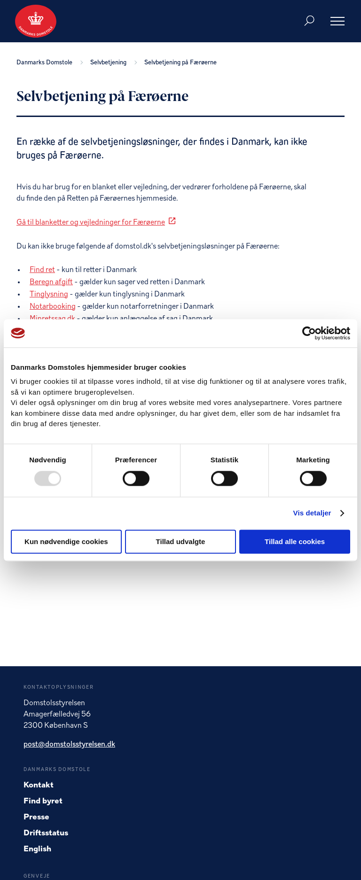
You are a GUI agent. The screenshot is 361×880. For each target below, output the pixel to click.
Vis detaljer (312, 513)
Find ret (42, 270)
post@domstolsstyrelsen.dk (69, 744)
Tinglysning (49, 294)
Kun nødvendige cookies (66, 541)
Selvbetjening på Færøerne (180, 63)
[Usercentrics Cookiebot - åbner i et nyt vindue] (309, 333)
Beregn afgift (51, 282)
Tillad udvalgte (180, 541)
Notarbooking (53, 307)
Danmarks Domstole (45, 63)
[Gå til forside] (35, 21)
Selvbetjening (109, 63)
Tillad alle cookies (295, 541)
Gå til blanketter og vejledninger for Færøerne (90, 222)
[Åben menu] (337, 21)
